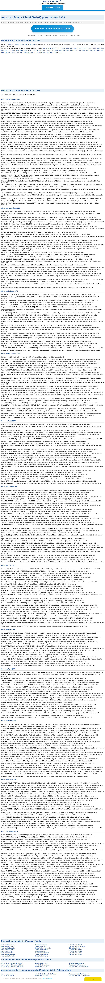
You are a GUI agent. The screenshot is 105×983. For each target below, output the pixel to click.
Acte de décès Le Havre (8, 973)
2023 (67, 47)
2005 (33, 49)
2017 (90, 47)
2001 (48, 49)
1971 (55, 51)
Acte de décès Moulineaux (77, 964)
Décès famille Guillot (7, 952)
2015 (98, 47)
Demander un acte (52, 7)
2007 (25, 49)
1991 (87, 49)
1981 (21, 51)
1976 (36, 51)
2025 (59, 47)
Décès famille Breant (75, 944)
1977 (32, 51)
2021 (75, 47)
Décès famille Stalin (41, 945)
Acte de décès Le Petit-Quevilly (78, 973)
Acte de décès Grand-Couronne (78, 965)
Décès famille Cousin (7, 945)
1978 (28, 51)
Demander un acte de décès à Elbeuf (52, 28)
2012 (6, 49)
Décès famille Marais (41, 948)
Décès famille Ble (40, 950)
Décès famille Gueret (75, 953)
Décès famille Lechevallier (77, 945)
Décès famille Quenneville (43, 947)
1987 (102, 49)
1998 (60, 49)
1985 (5, 51)
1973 (47, 51)
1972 (51, 51)
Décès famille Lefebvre (7, 944)
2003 (40, 49)
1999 (56, 49)
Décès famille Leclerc (75, 952)
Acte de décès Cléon (41, 965)
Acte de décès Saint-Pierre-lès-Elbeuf (12, 965)
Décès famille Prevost (41, 953)
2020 (78, 47)
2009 (17, 49)
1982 (17, 51)
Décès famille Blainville (42, 952)
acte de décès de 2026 (50, 47)
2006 (29, 49)
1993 (79, 49)
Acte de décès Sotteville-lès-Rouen (45, 973)
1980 (24, 51)
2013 (2, 49)
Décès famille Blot (74, 947)
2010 (13, 49)
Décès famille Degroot (41, 955)
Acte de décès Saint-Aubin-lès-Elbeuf (12, 964)
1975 (40, 51)
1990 (90, 49)
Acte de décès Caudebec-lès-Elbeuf (11, 962)
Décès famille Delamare (8, 953)
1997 (64, 49)
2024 (63, 47)
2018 (86, 47)
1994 (75, 49)
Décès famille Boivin (7, 950)
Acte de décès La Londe (42, 964)
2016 (94, 47)
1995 (71, 49)
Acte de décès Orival (41, 962)
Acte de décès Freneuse (76, 962)
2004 (36, 49)
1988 (98, 49)
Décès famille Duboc (41, 944)
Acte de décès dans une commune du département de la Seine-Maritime (36, 969)
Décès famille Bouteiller (8, 947)
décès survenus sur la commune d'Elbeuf (22, 43)
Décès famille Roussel (7, 948)
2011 (9, 49)
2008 (21, 49)
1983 (13, 51)
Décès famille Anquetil (7, 955)
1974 (44, 51)
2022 (71, 47)
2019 (82, 47)
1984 (9, 51)
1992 (83, 49)
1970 (60, 51)
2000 (52, 49)
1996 (67, 49)
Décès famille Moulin (75, 948)
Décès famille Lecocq (75, 950)
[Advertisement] (52, 71)
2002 (44, 49)
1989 (94, 49)
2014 (102, 47)
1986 (2, 51)
